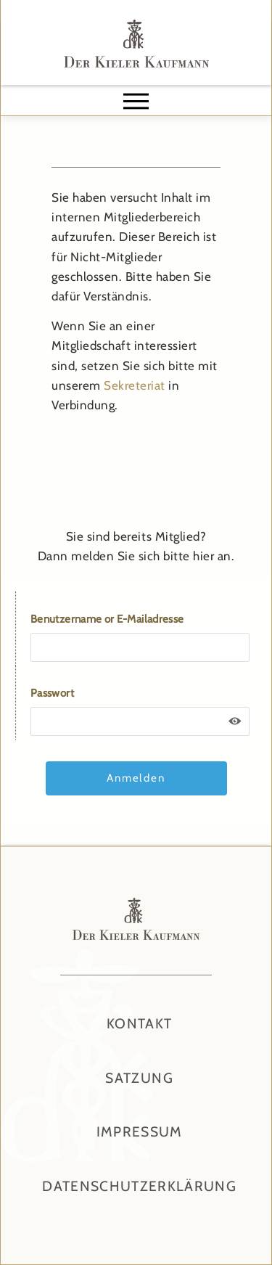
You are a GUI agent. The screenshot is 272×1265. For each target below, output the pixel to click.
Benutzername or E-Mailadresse (107, 619)
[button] (136, 101)
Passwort (52, 693)
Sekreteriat (134, 385)
